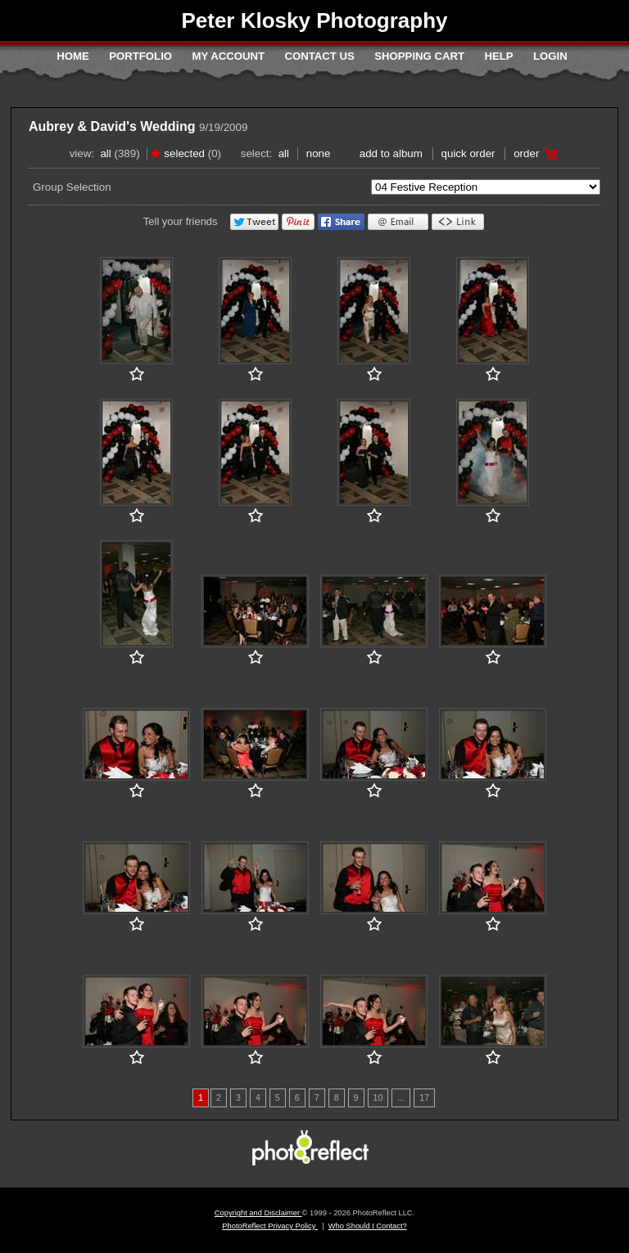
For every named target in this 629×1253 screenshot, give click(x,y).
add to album (391, 153)
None (318, 153)
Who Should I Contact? (367, 1226)
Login (550, 56)
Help (498, 56)
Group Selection (72, 187)
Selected (184, 153)
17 (424, 1097)
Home (73, 56)
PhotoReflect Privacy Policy (270, 1226)
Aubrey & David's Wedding (112, 126)
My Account (228, 56)
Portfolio (140, 56)
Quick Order (468, 153)
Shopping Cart (419, 56)
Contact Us (319, 56)
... (401, 1097)
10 (378, 1097)
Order (526, 153)
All (105, 153)
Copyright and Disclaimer (258, 1213)
